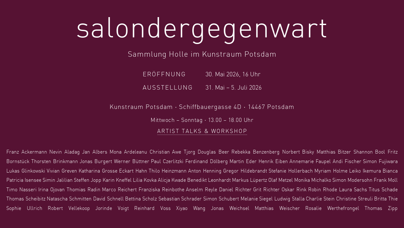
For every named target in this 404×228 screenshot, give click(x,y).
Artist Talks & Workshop (202, 131)
